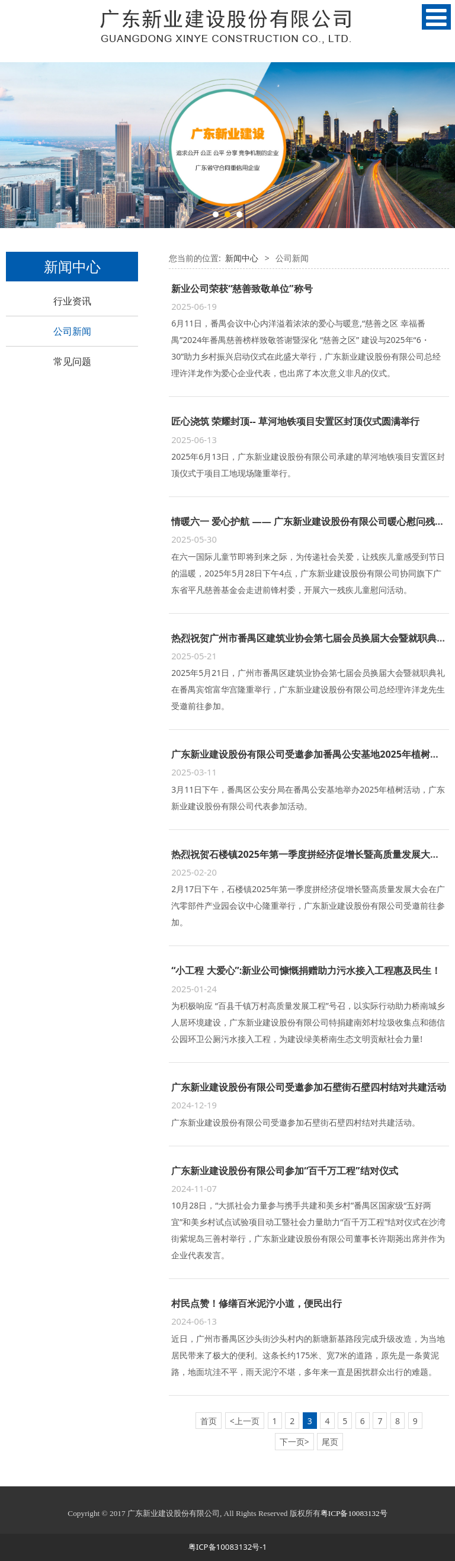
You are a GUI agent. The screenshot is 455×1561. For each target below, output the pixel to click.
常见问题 (72, 361)
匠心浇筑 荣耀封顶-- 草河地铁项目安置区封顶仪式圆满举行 (295, 421)
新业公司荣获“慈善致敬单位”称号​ (241, 288)
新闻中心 (241, 258)
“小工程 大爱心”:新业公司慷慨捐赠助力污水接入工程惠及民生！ (306, 970)
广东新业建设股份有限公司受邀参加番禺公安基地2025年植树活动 (310, 754)
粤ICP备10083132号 (354, 1513)
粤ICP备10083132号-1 (227, 1546)
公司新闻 (72, 331)
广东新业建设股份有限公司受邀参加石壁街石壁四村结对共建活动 (308, 1087)
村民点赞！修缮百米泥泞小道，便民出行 (256, 1303)
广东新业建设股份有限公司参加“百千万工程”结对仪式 (284, 1170)
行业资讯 (72, 300)
